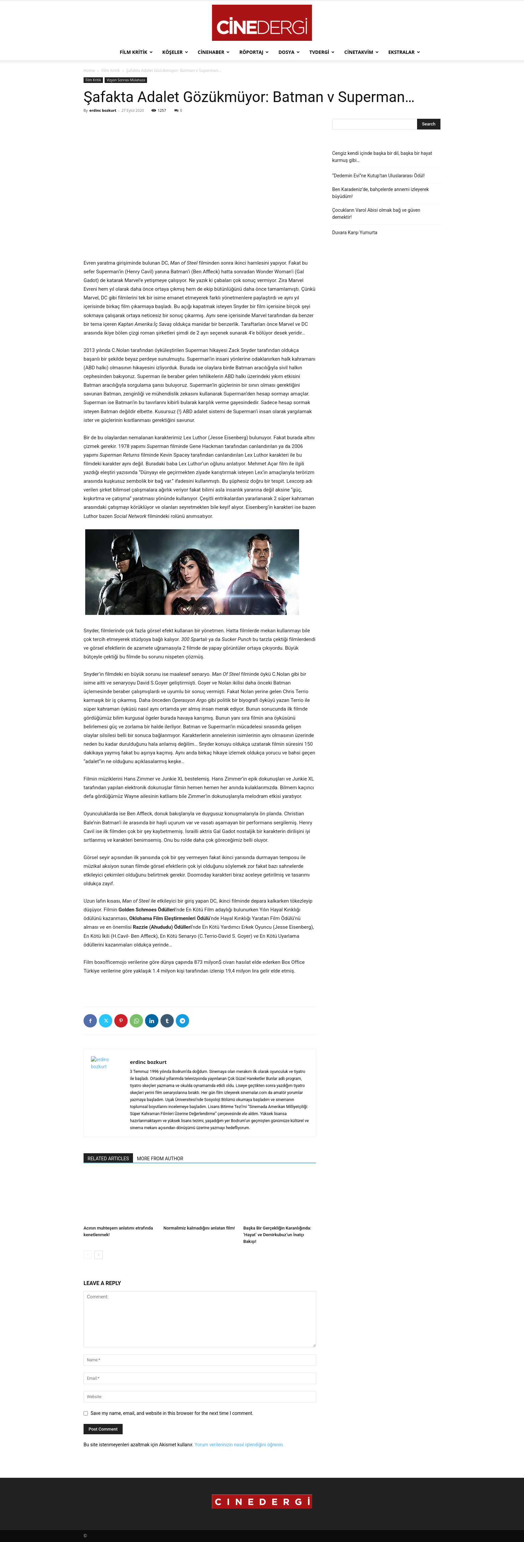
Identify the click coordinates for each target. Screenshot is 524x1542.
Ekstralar (404, 52)
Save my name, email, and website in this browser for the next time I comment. (172, 1413)
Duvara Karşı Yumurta (354, 232)
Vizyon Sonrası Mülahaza (126, 80)
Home (89, 70)
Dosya (289, 52)
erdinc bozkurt (102, 110)
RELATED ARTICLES (108, 1158)
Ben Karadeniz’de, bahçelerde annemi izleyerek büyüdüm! (380, 193)
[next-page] (98, 1255)
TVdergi (322, 52)
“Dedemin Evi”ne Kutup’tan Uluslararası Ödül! (378, 175)
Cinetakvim (361, 52)
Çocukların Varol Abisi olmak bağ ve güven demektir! (376, 213)
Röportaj (254, 52)
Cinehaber (214, 52)
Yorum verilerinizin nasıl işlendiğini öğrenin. (239, 1444)
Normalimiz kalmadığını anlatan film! (199, 1228)
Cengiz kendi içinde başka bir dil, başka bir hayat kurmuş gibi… (382, 157)
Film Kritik (136, 52)
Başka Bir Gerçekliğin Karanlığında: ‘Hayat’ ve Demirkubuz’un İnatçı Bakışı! (277, 1235)
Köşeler (175, 52)
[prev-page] (88, 1255)
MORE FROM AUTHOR (160, 1158)
